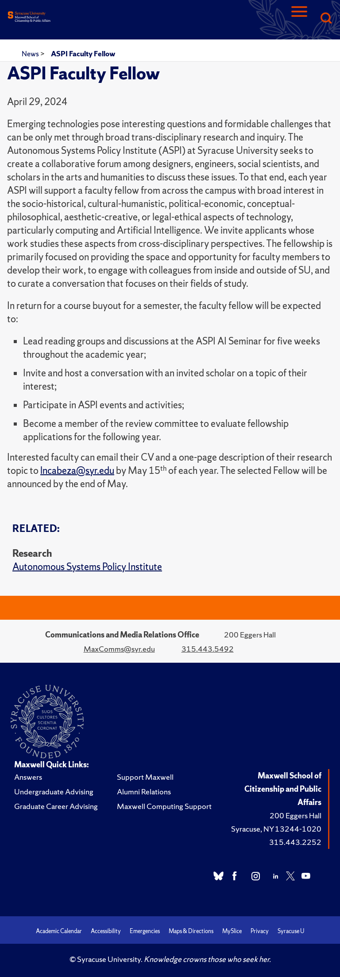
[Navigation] (299, 19)
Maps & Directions (191, 931)
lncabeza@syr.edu (77, 470)
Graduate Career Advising (56, 806)
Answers (28, 777)
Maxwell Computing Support (164, 806)
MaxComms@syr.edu (119, 649)
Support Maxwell (145, 777)
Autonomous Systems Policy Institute (87, 566)
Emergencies (145, 931)
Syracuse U (291, 931)
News (31, 54)
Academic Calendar (59, 931)
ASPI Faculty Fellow (83, 54)
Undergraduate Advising (53, 791)
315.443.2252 (295, 842)
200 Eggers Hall (295, 815)
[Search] (326, 18)
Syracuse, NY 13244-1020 (276, 829)
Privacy (260, 931)
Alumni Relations (144, 791)
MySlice (232, 931)
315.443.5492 (208, 649)
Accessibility (106, 931)
